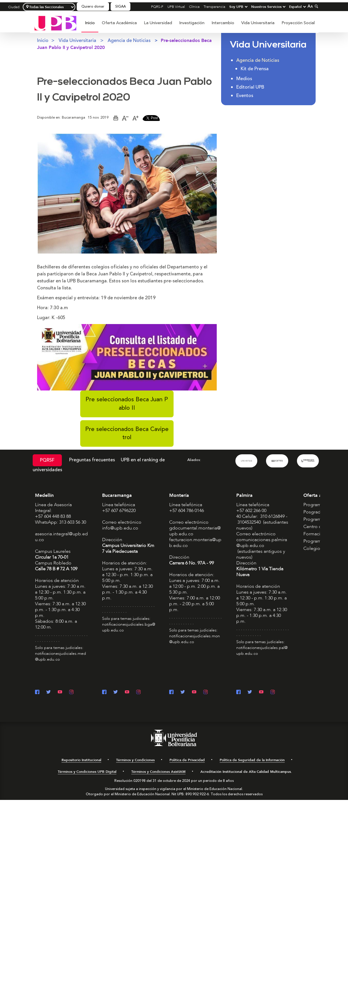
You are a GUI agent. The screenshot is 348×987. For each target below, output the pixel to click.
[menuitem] (89, 26)
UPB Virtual (176, 6)
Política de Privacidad (187, 760)
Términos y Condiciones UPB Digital (87, 771)
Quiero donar (92, 6)
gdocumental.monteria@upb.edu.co (195, 531)
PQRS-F (157, 6)
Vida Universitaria (257, 23)
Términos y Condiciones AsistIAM (158, 771)
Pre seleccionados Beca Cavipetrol (127, 433)
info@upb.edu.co (120, 528)
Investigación (191, 23)
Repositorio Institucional (81, 760)
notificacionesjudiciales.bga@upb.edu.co (128, 627)
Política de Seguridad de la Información (252, 760)
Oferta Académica (119, 23)
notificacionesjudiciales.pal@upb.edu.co (262, 650)
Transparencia (214, 6)
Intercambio (222, 23)
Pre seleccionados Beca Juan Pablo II (126, 403)
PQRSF (47, 460)
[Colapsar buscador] (315, 6)
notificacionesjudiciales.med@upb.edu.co (60, 656)
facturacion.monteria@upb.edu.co (195, 542)
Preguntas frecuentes (92, 459)
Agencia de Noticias (129, 40)
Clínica (194, 6)
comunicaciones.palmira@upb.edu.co (261, 542)
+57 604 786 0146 (186, 510)
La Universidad (158, 23)
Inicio (90, 23)
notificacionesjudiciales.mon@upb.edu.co (194, 639)
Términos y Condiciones (135, 760)
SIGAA (120, 6)
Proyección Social (298, 23)
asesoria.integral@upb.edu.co (61, 537)
